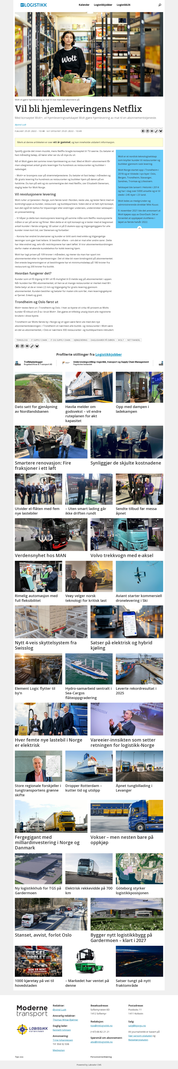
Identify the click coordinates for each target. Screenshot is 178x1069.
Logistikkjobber (103, 4)
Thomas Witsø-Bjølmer (65, 1019)
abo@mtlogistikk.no (102, 1041)
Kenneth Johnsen (62, 1029)
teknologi (22, 340)
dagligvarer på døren (103, 340)
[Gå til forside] (34, 5)
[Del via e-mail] (152, 131)
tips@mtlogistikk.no (102, 1025)
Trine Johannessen (63, 1040)
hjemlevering (80, 340)
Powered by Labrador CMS (89, 1064)
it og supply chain (60, 340)
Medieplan (59, 1050)
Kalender (84, 4)
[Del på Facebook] (143, 131)
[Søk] (160, 5)
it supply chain (39, 340)
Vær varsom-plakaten (140, 1035)
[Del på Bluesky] (161, 131)
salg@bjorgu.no (137, 1025)
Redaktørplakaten (138, 1039)
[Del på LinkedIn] (147, 131)
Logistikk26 (123, 4)
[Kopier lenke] (156, 131)
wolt (121, 340)
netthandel (133, 340)
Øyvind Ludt (59, 1009)
